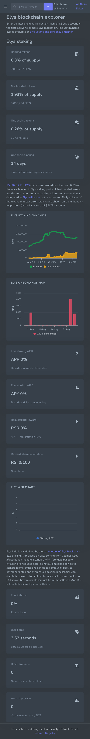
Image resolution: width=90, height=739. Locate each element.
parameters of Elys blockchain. (62, 551)
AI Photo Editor (81, 6)
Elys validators (31, 197)
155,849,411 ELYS (18, 185)
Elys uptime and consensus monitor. (51, 32)
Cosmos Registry (45, 733)
